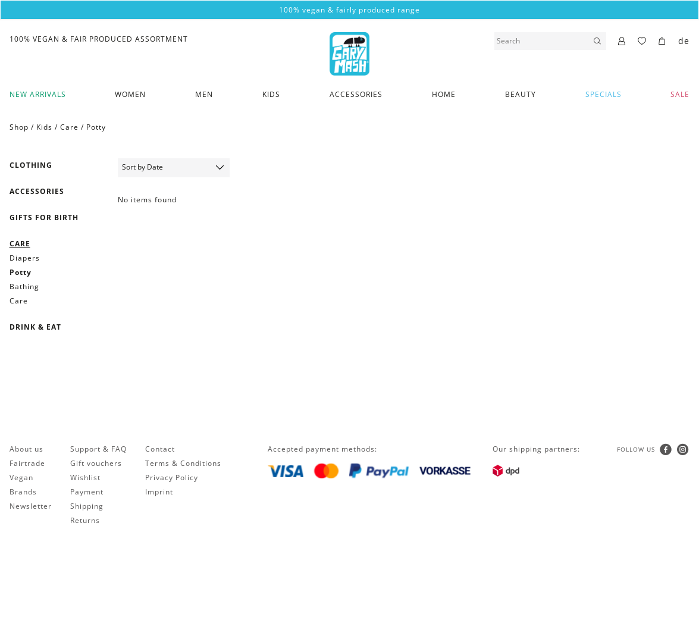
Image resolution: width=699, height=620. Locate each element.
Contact (160, 449)
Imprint (159, 492)
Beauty (520, 94)
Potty (96, 127)
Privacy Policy (171, 477)
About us (26, 449)
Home (444, 94)
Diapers (25, 258)
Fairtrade (27, 463)
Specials (603, 94)
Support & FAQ (98, 449)
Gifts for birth (44, 217)
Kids (271, 94)
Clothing (31, 165)
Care (69, 127)
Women (130, 94)
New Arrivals (38, 94)
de (683, 40)
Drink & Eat (35, 327)
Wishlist (85, 477)
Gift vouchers (96, 463)
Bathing (24, 286)
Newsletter (31, 506)
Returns (85, 520)
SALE (679, 94)
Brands (23, 492)
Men (204, 94)
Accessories (356, 94)
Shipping (87, 506)
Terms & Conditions (183, 463)
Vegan (21, 477)
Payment (87, 492)
